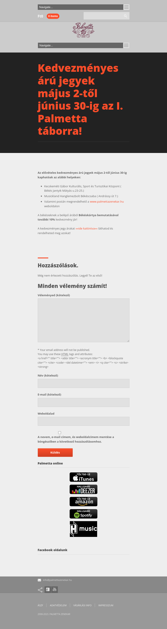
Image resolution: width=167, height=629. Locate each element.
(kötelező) (54, 295)
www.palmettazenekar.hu (107, 201)
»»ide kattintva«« (87, 228)
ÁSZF (40, 605)
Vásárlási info (82, 605)
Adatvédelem (58, 605)
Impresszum (105, 605)
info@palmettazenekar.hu (57, 580)
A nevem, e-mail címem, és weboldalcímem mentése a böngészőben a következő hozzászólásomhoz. (76, 439)
